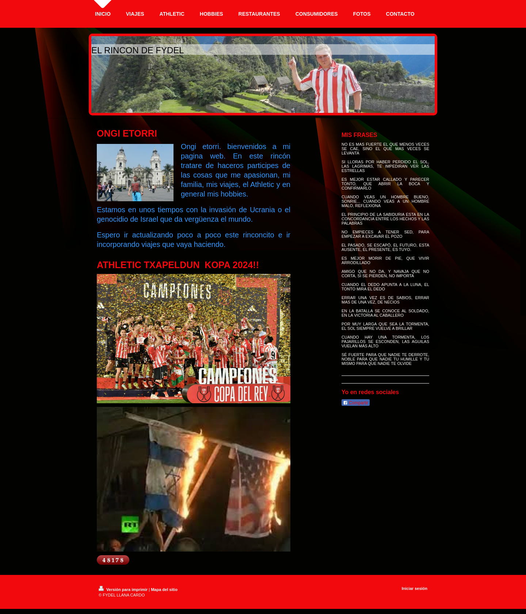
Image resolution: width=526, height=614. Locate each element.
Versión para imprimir (124, 589)
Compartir (355, 402)
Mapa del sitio (164, 589)
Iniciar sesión (414, 588)
